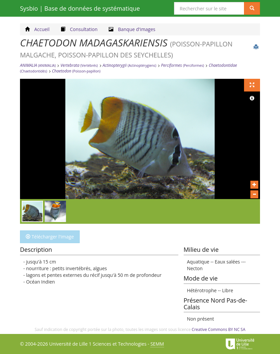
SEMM (157, 344)
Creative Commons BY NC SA (218, 329)
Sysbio (80, 8)
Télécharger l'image (50, 236)
